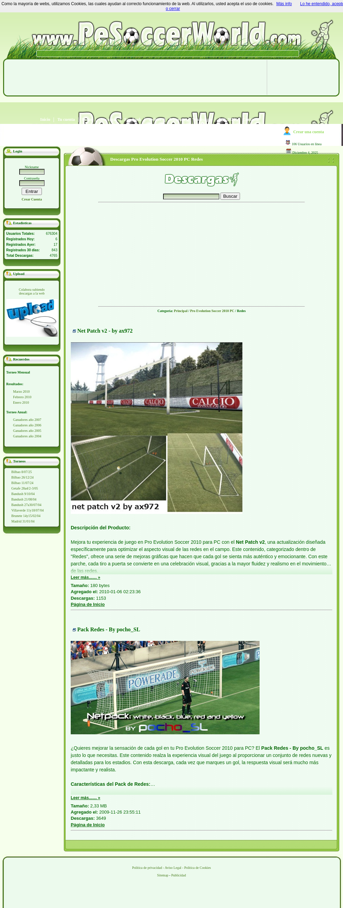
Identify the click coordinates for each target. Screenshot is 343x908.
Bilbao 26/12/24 (22, 477)
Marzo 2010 (21, 391)
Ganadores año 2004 (27, 436)
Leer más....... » (85, 577)
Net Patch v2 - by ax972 (105, 331)
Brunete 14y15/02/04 (26, 516)
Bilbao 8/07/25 (21, 472)
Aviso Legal (173, 868)
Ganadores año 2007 (27, 420)
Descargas (108, 119)
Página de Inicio (88, 604)
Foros (87, 119)
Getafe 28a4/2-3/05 (24, 488)
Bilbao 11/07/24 (22, 483)
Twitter (154, 119)
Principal (180, 311)
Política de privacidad (147, 868)
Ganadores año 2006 (27, 425)
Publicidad (178, 875)
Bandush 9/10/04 (23, 494)
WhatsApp (201, 119)
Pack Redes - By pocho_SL (108, 629)
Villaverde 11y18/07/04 (27, 510)
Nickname (32, 167)
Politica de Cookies (197, 868)
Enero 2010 (21, 402)
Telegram (177, 119)
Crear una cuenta (308, 131)
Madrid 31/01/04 (23, 521)
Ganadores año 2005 (27, 431)
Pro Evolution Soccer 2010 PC (212, 311)
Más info (284, 3)
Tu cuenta (66, 119)
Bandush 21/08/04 (23, 499)
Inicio (45, 119)
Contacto (251, 119)
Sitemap (163, 875)
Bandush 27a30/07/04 (26, 505)
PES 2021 (227, 119)
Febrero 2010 (22, 397)
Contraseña (31, 178)
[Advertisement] (133, 110)
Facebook (132, 119)
